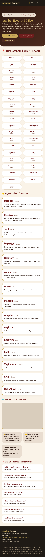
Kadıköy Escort (16, 537)
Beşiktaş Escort (6, 537)
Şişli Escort (25, 537)
